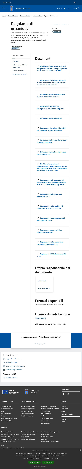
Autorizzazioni (45, 423)
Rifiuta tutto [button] (48, 462)
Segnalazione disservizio (28, 434)
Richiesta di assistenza (28, 439)
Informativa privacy (47, 437)
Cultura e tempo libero (28, 409)
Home (4, 16)
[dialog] (41, 458)
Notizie (64, 406)
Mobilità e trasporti (27, 416)
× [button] (80, 450)
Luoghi (64, 419)
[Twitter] (68, 8)
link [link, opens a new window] (58, 458)
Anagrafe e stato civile (28, 406)
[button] (41, 466)
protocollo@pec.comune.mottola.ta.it (12, 448)
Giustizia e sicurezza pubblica (50, 409)
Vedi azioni (65, 24)
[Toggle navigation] (3, 8)
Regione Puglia (7, 2)
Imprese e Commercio (27, 411)
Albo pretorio (45, 434)
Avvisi (63, 411)
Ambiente (44, 416)
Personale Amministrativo (9, 418)
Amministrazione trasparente (50, 432)
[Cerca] (78, 8)
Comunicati (65, 409)
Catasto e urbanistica (27, 413)
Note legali (44, 439)
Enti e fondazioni (6, 413)
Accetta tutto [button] (34, 462)
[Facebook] (64, 8)
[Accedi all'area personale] (74, 2)
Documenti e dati (25, 16)
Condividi (56, 24)
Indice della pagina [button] (18, 56)
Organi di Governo (6, 406)
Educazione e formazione (48, 406)
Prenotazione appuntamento (29, 432)
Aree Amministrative (7, 409)
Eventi (63, 422)
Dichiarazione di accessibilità (50, 441)
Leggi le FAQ (25, 437)
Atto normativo (37, 16)
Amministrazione (13, 16)
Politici (3, 416)
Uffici (2, 411)
